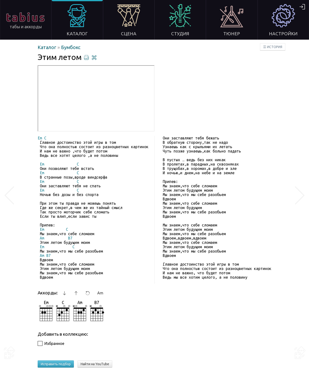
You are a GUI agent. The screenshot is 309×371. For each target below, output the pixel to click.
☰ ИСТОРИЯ (272, 47)
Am (100, 293)
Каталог (47, 47)
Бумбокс (70, 47)
